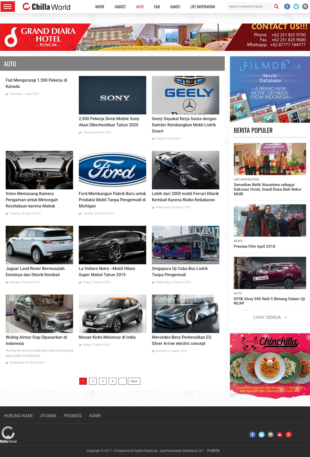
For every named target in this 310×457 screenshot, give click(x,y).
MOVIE (99, 6)
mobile (213, 450)
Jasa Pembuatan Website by (181, 451)
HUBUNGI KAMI (18, 415)
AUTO (140, 6)
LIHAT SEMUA (267, 317)
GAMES (175, 6)
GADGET (120, 6)
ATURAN (48, 415)
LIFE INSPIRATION (202, 6)
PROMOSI (73, 415)
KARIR (95, 415)
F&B (157, 6)
